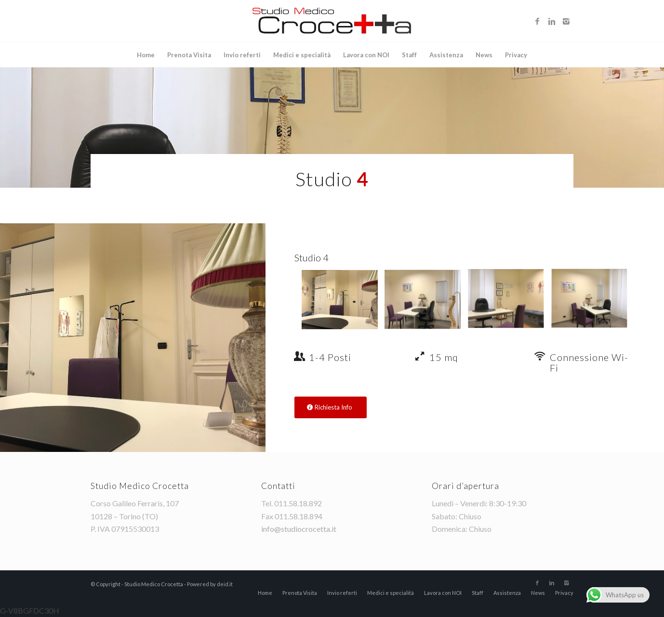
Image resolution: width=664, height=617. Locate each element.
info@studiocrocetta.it (298, 528)
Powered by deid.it (210, 584)
